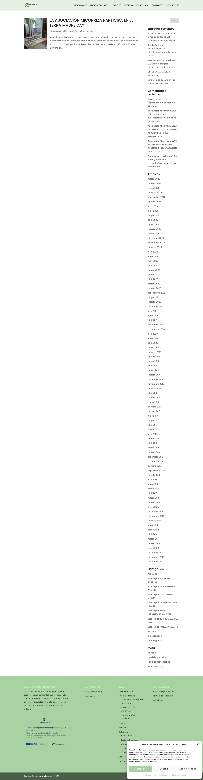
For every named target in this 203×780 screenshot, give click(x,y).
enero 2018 (153, 402)
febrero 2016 (154, 452)
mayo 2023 (154, 274)
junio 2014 (153, 525)
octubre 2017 (154, 406)
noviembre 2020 (156, 329)
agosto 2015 (154, 475)
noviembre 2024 (156, 242)
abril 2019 (152, 365)
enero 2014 (153, 548)
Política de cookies (150, 775)
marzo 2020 (154, 347)
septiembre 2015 (156, 470)
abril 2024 (153, 265)
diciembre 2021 (155, 306)
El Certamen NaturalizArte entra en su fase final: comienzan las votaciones (161, 37)
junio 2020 (153, 338)
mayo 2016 (153, 438)
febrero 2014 (154, 543)
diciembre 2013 (155, 552)
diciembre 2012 (155, 561)
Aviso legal (181, 775)
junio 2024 (153, 256)
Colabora (141, 5)
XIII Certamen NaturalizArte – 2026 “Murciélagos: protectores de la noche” (163, 64)
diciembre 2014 (156, 511)
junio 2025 (153, 210)
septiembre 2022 (157, 292)
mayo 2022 (154, 297)
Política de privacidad (167, 775)
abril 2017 (152, 425)
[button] (198, 744)
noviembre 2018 (156, 383)
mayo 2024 (154, 260)
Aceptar (141, 768)
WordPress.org (155, 666)
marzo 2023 (154, 283)
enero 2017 (153, 429)
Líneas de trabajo (98, 5)
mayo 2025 (154, 215)
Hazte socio (126, 735)
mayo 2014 (153, 529)
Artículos (152, 573)
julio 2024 (153, 251)
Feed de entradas (157, 657)
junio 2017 (153, 415)
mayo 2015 (153, 488)
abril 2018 (152, 393)
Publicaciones (172, 5)
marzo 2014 (154, 538)
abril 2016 (152, 443)
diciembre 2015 (155, 456)
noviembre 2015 (156, 461)
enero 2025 (154, 233)
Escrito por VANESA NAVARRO (163, 626)
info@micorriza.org (93, 691)
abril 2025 (153, 219)
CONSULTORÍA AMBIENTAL (132, 699)
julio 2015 (152, 479)
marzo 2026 (154, 178)
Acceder (152, 652)
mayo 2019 (153, 361)
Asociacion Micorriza (63, 31)
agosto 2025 (154, 201)
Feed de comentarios (159, 661)
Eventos (117, 5)
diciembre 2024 (156, 238)
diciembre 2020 (156, 324)
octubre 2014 (154, 520)
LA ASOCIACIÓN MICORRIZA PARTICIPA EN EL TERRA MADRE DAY (91, 23)
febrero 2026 (154, 183)
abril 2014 (153, 534)
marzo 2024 (154, 270)
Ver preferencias (188, 768)
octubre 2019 (154, 352)
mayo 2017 (153, 420)
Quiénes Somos (80, 5)
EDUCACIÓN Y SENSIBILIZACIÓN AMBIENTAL (128, 707)
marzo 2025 (154, 224)
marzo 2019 (154, 370)
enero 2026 (154, 188)
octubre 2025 (155, 192)
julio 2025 (153, 206)
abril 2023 (153, 279)
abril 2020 (153, 342)
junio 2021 (153, 315)
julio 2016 (152, 434)
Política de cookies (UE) (164, 696)
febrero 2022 (154, 301)
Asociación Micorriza (159, 110)
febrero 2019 (154, 374)
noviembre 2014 (156, 516)
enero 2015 (153, 506)
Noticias (128, 5)
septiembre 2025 (157, 197)
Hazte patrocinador (130, 740)
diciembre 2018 (155, 379)
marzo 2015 (154, 497)
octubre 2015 (154, 465)
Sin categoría (155, 635)
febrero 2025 (154, 229)
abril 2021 (152, 320)
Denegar (164, 768)
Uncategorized (155, 640)
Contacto (157, 5)
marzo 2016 (154, 447)
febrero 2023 (154, 288)
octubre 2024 (155, 247)
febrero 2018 (154, 397)
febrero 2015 (154, 502)
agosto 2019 (154, 356)
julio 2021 (152, 311)
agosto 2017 (154, 411)
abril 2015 (152, 493)
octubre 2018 (154, 388)
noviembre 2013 (156, 557)
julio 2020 (153, 333)
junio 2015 (153, 484)
